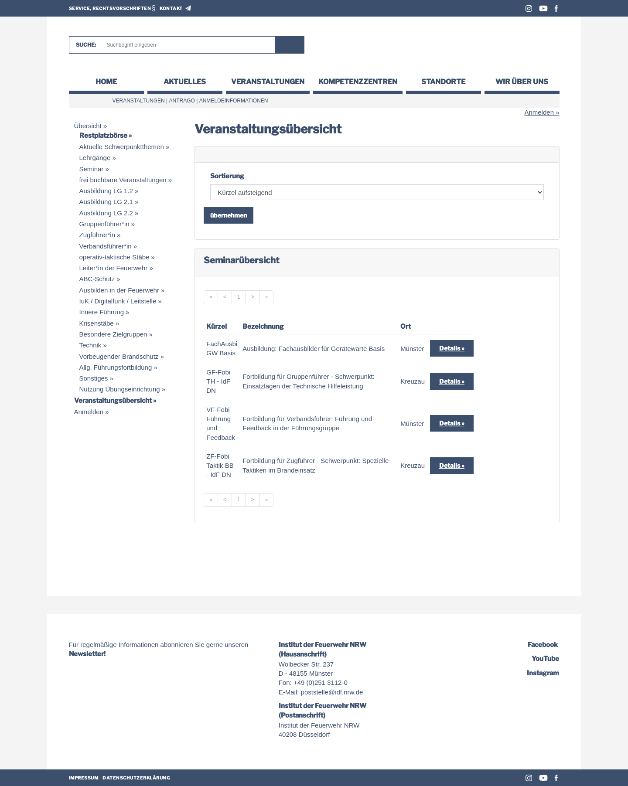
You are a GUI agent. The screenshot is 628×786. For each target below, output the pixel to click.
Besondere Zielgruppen (113, 334)
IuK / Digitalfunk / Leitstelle (118, 301)
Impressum (84, 777)
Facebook (556, 8)
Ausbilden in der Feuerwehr (119, 290)
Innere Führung (101, 312)
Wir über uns (521, 82)
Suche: (86, 44)
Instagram (529, 8)
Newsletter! (87, 654)
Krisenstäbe (96, 323)
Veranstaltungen (267, 82)
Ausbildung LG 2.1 (106, 201)
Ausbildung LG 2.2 (106, 213)
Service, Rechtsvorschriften (110, 8)
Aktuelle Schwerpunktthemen (121, 146)
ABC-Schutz (97, 278)
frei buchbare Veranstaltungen (123, 180)
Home (106, 82)
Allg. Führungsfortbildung (115, 367)
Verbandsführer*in (105, 246)
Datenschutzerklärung (136, 777)
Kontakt (171, 8)
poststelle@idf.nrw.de (332, 692)
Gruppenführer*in (104, 224)
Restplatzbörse (103, 136)
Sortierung (227, 176)
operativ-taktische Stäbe (114, 257)
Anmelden (539, 112)
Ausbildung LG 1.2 (106, 190)
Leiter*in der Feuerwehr (113, 268)
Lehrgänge (95, 157)
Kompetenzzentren (357, 82)
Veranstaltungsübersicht (113, 401)
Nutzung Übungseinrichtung (119, 389)
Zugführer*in (97, 234)
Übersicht (88, 125)
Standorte (443, 82)
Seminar (91, 169)
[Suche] (187, 45)
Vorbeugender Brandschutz (119, 356)
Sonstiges (93, 378)
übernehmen (228, 215)
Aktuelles (185, 82)
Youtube (543, 8)
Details (449, 348)
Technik (90, 345)
